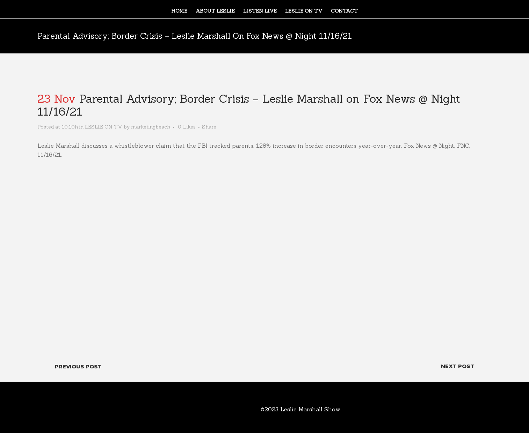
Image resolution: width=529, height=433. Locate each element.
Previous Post (78, 366)
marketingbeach (150, 127)
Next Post (457, 366)
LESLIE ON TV (103, 127)
